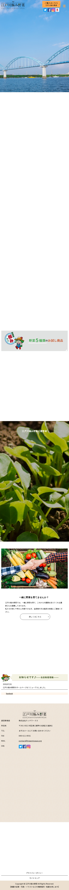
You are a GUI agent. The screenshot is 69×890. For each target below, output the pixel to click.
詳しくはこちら (35, 616)
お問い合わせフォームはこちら (34, 855)
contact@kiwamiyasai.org (30, 741)
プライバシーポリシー (34, 873)
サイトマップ (34, 878)
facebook (9, 694)
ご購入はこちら (51, 4)
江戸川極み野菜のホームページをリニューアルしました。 (25, 687)
